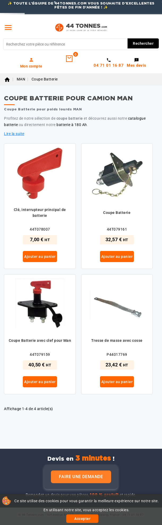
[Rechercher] (81, 44)
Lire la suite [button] (14, 134)
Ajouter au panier (40, 256)
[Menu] (8, 28)
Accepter (82, 519)
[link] (31, 62)
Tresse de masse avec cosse (117, 340)
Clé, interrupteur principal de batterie (40, 213)
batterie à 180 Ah (71, 125)
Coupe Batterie (116, 212)
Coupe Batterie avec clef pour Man (40, 340)
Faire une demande (81, 476)
